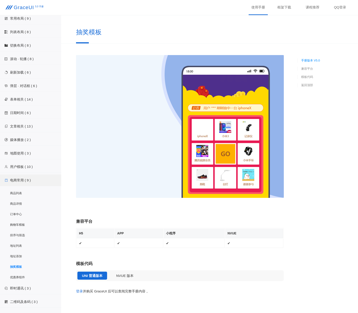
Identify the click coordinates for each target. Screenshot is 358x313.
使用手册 (258, 7)
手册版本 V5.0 (310, 60)
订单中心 (16, 214)
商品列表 (16, 193)
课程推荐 (312, 7)
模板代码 (307, 77)
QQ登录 (340, 7)
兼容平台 (307, 68)
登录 (79, 291)
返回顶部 (307, 85)
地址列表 (16, 245)
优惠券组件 (17, 277)
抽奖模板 (16, 266)
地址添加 (16, 256)
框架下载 (284, 7)
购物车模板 (17, 224)
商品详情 (16, 203)
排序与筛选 (17, 235)
